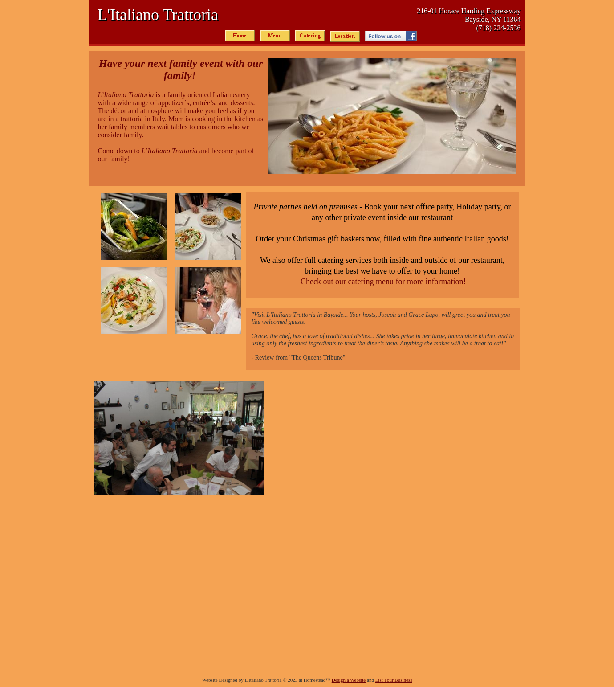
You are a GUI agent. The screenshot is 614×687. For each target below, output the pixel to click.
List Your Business (393, 680)
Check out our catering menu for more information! (383, 281)
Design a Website (349, 680)
